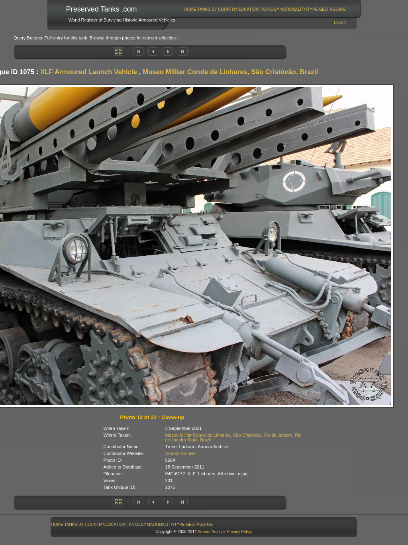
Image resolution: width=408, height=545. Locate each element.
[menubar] (265, 9)
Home (190, 9)
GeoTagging (332, 9)
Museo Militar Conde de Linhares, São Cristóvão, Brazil (230, 72)
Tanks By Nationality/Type (289, 9)
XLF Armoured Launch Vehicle (88, 72)
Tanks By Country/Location (228, 9)
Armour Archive (180, 453)
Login (340, 22)
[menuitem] (190, 9)
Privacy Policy (239, 531)
